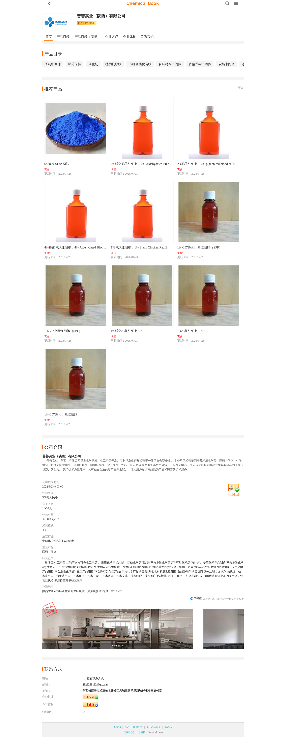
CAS (126, 727)
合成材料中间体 (170, 64)
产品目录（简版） (87, 36)
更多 (241, 87)
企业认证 (111, 36)
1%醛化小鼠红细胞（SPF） (130, 331)
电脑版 (141, 732)
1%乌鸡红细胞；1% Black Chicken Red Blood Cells (142, 247)
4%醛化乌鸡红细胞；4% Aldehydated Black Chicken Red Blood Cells (75, 247)
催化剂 (93, 64)
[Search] (227, 3)
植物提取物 (113, 64)
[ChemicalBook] (142, 3)
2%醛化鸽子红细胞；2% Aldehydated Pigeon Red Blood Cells (142, 164)
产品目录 (63, 36)
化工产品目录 (153, 727)
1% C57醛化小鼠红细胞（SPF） (199, 247)
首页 (48, 36)
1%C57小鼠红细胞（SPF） (63, 331)
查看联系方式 (95, 678)
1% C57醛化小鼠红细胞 (60, 414)
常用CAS (137, 727)
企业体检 (129, 36)
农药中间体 (227, 64)
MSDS (117, 727)
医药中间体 (53, 64)
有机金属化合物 (140, 64)
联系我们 (147, 36)
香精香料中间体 (200, 64)
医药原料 (74, 64)
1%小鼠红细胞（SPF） (193, 331)
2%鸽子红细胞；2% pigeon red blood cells (205, 164)
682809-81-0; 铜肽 (56, 164)
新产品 (168, 727)
